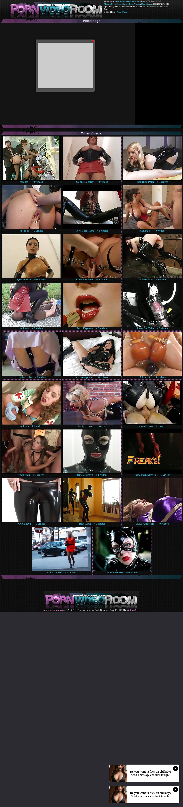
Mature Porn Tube (112, 4)
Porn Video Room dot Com (127, 1)
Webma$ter (133, 610)
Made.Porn (146, 4)
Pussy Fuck (122, 12)
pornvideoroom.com (54, 610)
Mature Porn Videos (131, 4)
